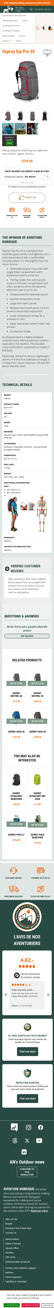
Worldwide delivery (27, 216)
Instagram (28, 1127)
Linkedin (24, 1152)
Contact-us (10, 1232)
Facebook (40, 1127)
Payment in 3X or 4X (40, 878)
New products (12, 1239)
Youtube (39, 1140)
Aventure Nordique (18, 1189)
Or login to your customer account (27, 186)
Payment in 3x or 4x (12, 216)
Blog (15, 1127)
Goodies (9, 1252)
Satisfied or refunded (15, 1281)
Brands (8, 1223)
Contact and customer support (20, 1268)
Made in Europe (13, 1243)
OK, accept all (12, 1305)
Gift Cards (10, 1257)
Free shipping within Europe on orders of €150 (27, 2)
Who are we (11, 1219)
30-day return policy (42, 216)
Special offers (12, 1248)
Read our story (39, 1210)
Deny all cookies (31, 1305)
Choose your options (13, 176)
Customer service (13, 878)
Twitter (27, 1140)
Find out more (28, 1051)
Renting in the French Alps (18, 1228)
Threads (15, 1140)
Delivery (9, 1272)
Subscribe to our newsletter (27, 1172)
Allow (9, 143)
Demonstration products (17, 1261)
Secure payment (13, 1277)
